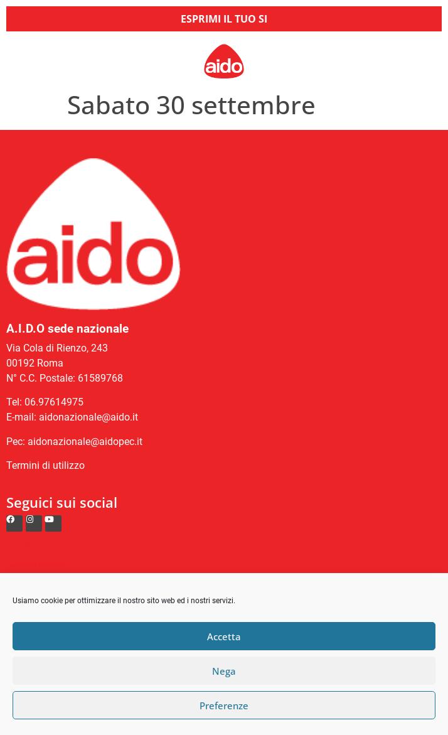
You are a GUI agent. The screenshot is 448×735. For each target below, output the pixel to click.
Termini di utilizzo (45, 465)
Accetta (224, 636)
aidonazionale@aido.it (88, 417)
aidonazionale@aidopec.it (85, 442)
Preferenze (224, 705)
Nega (224, 671)
